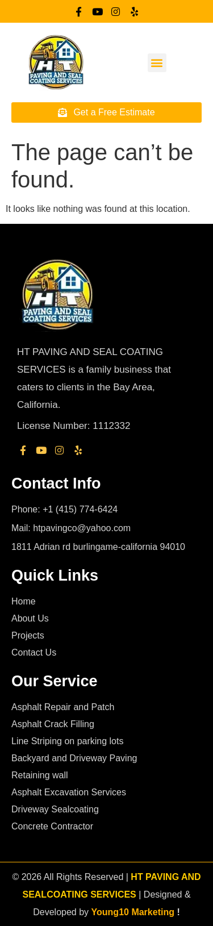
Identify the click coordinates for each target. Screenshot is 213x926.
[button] (157, 62)
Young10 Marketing (132, 912)
